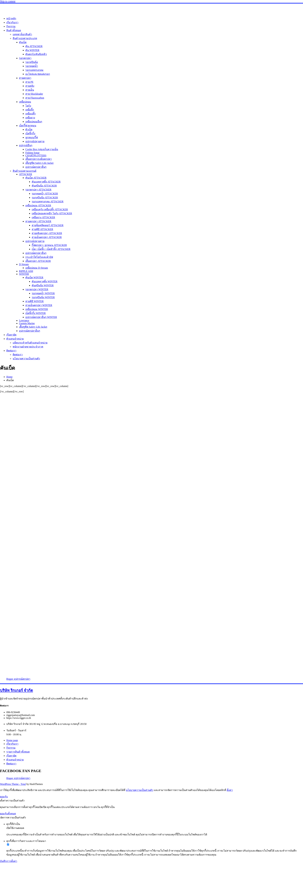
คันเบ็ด (22, 42)
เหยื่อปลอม (25, 101)
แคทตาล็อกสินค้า (22, 34)
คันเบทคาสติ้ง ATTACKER (46, 181)
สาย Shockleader (34, 93)
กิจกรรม (11, 26)
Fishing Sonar (32, 152)
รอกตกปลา (25, 58)
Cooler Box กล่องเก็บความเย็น (41, 149)
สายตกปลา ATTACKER (38, 221)
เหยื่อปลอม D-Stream (36, 267)
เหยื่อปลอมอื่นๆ (33, 121)
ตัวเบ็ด (28, 129)
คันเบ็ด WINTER (34, 277)
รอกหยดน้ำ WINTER (43, 293)
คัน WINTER (32, 50)
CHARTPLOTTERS (35, 155)
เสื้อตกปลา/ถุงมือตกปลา (38, 159)
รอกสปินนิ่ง (31, 62)
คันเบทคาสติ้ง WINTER (44, 281)
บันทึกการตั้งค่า (8, 861)
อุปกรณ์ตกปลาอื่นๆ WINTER (41, 317)
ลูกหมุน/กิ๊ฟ (31, 137)
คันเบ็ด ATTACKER (35, 177)
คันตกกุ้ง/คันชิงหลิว (36, 54)
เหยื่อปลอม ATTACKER (38, 205)
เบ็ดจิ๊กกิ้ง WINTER (35, 313)
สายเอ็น (29, 90)
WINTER (24, 274)
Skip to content (7, 1)
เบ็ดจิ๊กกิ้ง (30, 133)
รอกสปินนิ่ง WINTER (43, 297)
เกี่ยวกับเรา (12, 22)
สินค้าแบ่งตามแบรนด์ (24, 171)
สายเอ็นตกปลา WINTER (38, 305)
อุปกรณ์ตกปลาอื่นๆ (35, 167)
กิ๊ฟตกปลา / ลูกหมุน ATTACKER (49, 245)
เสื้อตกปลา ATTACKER (38, 261)
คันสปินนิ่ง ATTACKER (44, 185)
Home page (12, 740)
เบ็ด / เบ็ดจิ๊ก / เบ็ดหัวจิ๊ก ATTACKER (51, 249)
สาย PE (29, 82)
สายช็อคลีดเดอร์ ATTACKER (47, 225)
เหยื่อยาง (30, 117)
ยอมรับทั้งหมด (8, 813)
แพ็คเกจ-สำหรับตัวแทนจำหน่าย (30, 342)
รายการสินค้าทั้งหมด (18, 751)
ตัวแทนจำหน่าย (15, 338)
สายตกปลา (25, 78)
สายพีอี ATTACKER (42, 229)
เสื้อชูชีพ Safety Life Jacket (39, 163)
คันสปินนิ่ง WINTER (43, 285)
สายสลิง (29, 86)
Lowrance (24, 320)
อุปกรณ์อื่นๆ (25, 145)
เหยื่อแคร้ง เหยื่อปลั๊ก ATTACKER (50, 209)
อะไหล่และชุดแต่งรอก (37, 74)
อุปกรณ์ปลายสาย (34, 141)
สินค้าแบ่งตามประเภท (25, 38)
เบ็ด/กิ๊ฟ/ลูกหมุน (27, 125)
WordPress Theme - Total (13, 784)
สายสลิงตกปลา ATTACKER (47, 233)
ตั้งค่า (230, 790)
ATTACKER (25, 174)
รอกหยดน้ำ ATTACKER (45, 193)
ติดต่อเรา (11, 350)
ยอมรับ (4, 796)
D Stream (24, 264)
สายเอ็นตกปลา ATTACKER (47, 237)
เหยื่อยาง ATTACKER (43, 217)
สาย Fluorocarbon (34, 97)
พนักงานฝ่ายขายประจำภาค (28, 346)
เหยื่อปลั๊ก (30, 113)
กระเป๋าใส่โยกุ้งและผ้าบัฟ (39, 257)
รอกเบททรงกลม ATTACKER (47, 201)
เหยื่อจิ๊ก (29, 109)
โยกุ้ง (28, 105)
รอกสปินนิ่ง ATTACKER (45, 197)
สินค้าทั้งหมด (13, 30)
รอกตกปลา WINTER (36, 289)
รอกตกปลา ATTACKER (38, 189)
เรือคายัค (11, 334)
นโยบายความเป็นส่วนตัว (26, 358)
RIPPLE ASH (26, 271)
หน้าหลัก (11, 18)
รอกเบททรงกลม (34, 70)
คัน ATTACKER (33, 46)
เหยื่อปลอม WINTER (36, 309)
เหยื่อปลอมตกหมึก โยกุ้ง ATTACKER (52, 213)
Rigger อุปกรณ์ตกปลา (18, 679)
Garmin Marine (27, 323)
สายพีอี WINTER (34, 301)
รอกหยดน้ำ (31, 66)
